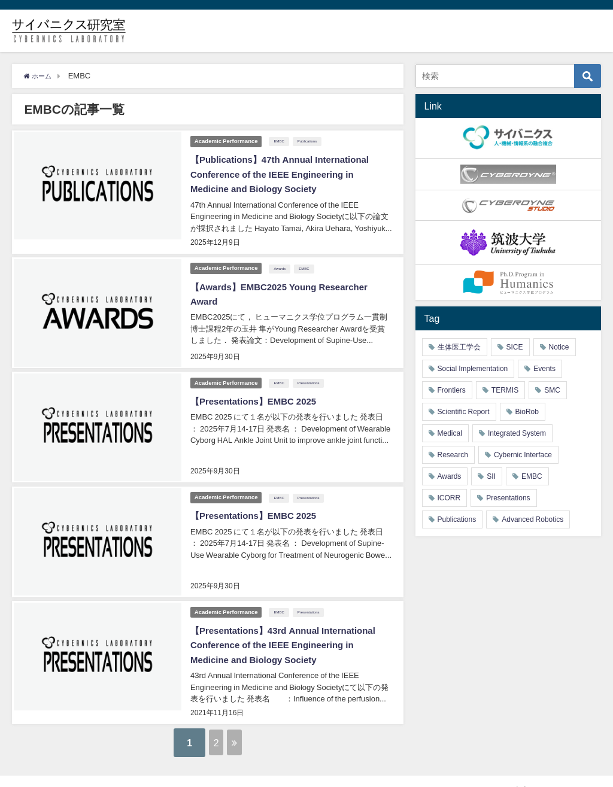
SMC (552, 390)
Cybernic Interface (523, 454)
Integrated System (517, 433)
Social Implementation (473, 368)
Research (453, 454)
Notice (559, 347)
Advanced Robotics (532, 519)
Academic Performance (226, 139)
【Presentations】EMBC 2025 (256, 392)
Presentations (311, 374)
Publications (309, 140)
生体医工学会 (459, 347)
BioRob (527, 411)
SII (491, 476)
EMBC (281, 140)
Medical (450, 433)
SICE (514, 347)
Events (544, 368)
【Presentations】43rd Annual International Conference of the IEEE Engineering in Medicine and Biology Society (287, 629)
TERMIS (504, 390)
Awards (282, 263)
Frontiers (452, 390)
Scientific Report (464, 411)
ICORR (449, 498)
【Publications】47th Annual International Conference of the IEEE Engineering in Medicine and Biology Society (284, 172)
